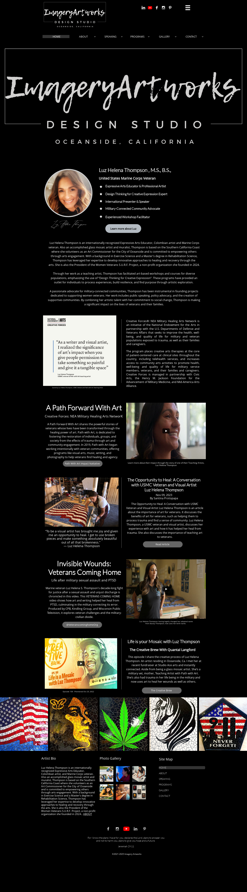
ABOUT (87, 814)
